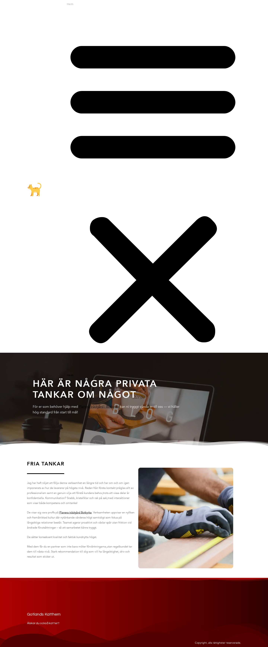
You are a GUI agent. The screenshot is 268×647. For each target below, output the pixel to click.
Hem (70, 4)
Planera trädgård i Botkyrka (99, 407)
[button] (153, 190)
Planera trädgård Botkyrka (75, 512)
